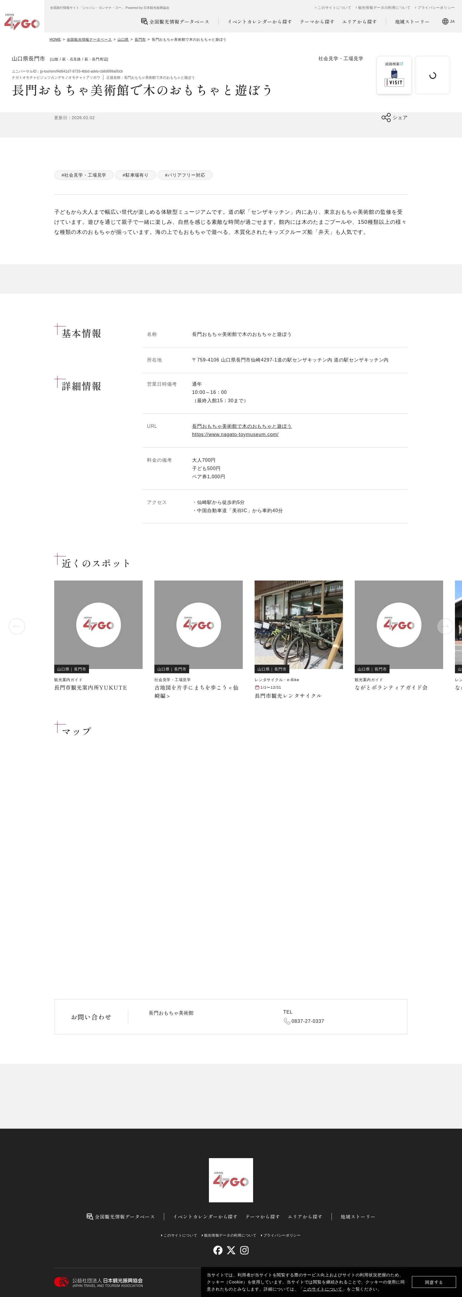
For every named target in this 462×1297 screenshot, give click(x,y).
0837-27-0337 (308, 1021)
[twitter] (231, 1250)
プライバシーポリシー (436, 7)
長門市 (140, 39)
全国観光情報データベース (175, 21)
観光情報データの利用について (384, 7)
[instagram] (244, 1250)
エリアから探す (359, 21)
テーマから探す (317, 21)
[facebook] (218, 1250)
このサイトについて (322, 1289)
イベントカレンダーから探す (259, 21)
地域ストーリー (412, 21)
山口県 (123, 39)
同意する (434, 1282)
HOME (55, 39)
